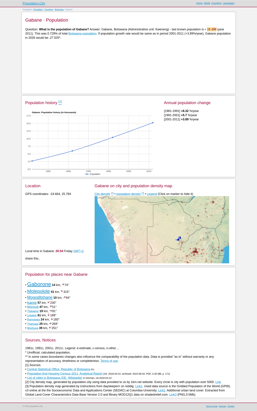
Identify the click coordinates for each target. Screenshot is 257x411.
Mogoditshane (39, 297)
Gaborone (39, 284)
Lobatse (32, 315)
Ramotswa (33, 319)
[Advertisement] (126, 66)
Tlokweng (32, 311)
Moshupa (32, 328)
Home (199, 3)
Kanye (32, 302)
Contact (230, 406)
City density (102, 194)
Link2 (161, 390)
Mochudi (32, 307)
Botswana (59, 9)
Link (218, 382)
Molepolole (38, 291)
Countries (216, 3)
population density (128, 194)
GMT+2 (78, 251)
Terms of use (109, 361)
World (207, 3)
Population (38, 9)
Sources (222, 406)
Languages (228, 3)
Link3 (173, 394)
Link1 (139, 386)
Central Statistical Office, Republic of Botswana (58, 369)
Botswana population (82, 33)
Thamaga (32, 323)
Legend (152, 194)
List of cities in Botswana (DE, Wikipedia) (54, 377)
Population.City (34, 3)
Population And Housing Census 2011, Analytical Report (64, 373)
